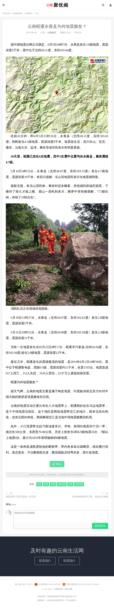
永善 (70, 484)
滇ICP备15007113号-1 (24, 584)
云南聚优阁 (57, 5)
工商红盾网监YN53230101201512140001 (82, 584)
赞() (57, 464)
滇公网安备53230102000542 (49, 584)
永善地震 (79, 484)
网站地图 (68, 589)
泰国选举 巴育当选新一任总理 (21, 496)
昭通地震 (61, 484)
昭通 (53, 484)
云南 (39, 484)
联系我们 (45, 560)
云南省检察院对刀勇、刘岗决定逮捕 (90, 496)
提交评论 (100, 525)
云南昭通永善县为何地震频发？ (57, 26)
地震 (46, 484)
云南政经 (28, 13)
